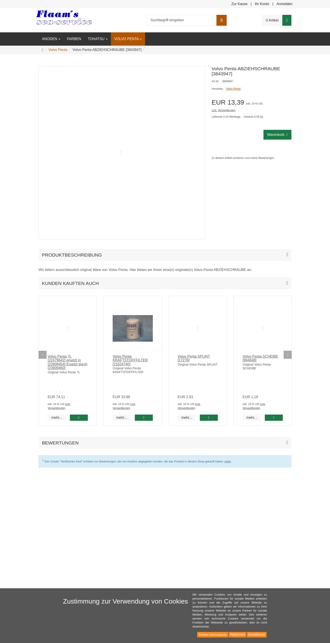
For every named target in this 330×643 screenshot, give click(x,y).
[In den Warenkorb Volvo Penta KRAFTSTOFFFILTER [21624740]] (144, 418)
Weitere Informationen (212, 634)
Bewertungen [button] (60, 442)
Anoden (51, 39)
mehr (227, 461)
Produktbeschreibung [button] (72, 254)
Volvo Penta (128, 39)
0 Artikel (272, 20)
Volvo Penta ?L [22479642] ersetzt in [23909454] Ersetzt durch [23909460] (67, 362)
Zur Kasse (239, 4)
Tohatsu (98, 39)
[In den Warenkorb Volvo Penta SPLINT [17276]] (209, 418)
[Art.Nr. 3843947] (251, 81)
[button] (165, 283)
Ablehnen (237, 634)
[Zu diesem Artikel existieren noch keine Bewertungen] (57, 390)
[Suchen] (221, 20)
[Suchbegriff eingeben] (182, 20)
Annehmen (256, 634)
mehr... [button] (56, 417)
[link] (243, 156)
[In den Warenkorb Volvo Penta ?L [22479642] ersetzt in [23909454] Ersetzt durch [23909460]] (79, 418)
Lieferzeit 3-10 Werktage (226, 116)
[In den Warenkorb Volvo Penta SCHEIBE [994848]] (274, 418)
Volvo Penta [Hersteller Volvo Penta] (233, 88)
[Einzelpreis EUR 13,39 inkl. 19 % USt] (251, 102)
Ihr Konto (262, 4)
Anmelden (285, 4)
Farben (74, 39)
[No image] (68, 328)
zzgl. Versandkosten (223, 110)
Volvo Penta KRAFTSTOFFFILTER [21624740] (130, 360)
